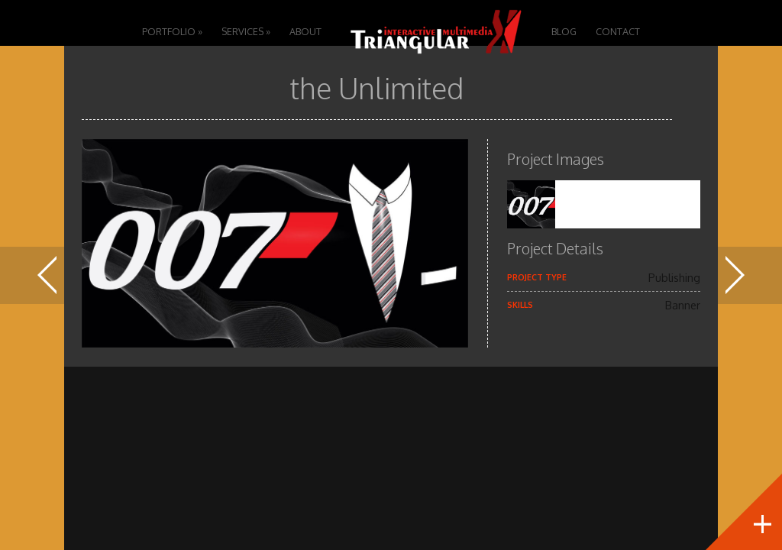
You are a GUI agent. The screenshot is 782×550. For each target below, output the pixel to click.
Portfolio (172, 31)
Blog (564, 31)
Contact (618, 31)
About (305, 31)
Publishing (674, 277)
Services (245, 31)
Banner (682, 305)
